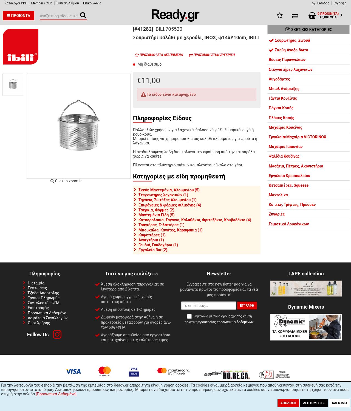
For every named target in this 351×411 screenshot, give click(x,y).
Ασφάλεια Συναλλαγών (47, 318)
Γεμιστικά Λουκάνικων (289, 224)
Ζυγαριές (277, 214)
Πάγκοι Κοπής (281, 108)
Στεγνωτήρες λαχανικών (291, 69)
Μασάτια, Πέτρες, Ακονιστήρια (296, 166)
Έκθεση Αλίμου (67, 3)
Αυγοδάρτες (279, 79)
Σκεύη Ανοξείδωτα (288, 50)
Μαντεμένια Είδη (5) (156, 215)
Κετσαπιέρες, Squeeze (288, 185)
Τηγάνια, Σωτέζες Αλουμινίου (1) (167, 200)
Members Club (41, 3)
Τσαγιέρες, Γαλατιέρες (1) (161, 225)
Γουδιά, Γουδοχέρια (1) (158, 245)
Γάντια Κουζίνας (283, 98)
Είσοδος (323, 3)
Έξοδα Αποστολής (43, 293)
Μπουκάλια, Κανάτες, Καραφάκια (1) (170, 230)
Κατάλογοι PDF (16, 3)
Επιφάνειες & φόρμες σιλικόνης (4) (169, 205)
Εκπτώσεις (37, 288)
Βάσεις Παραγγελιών (287, 59)
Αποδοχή (288, 403)
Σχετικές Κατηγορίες (308, 29)
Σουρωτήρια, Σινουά (289, 40)
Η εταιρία (36, 283)
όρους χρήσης (231, 316)
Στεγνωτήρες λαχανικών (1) (163, 195)
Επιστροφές (38, 308)
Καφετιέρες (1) (152, 235)
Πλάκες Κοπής (281, 118)
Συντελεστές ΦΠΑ (44, 303)
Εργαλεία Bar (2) (152, 250)
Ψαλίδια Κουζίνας (284, 156)
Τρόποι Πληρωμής (44, 298)
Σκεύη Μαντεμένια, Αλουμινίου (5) (169, 190)
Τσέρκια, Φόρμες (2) (156, 210)
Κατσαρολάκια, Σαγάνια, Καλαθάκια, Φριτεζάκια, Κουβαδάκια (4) (194, 220)
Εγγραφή (339, 3)
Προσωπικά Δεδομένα (47, 313)
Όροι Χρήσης (39, 323)
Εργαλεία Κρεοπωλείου (289, 176)
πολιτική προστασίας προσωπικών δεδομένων (219, 322)
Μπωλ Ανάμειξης (284, 88)
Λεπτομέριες (314, 403)
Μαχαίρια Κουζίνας (285, 127)
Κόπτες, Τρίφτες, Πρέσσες (292, 204)
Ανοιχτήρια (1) (151, 240)
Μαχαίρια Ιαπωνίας (285, 146)
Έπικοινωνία (92, 3)
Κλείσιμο (339, 403)
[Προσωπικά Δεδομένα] (56, 394)
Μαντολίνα (278, 195)
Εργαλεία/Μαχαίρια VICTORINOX (297, 137)
